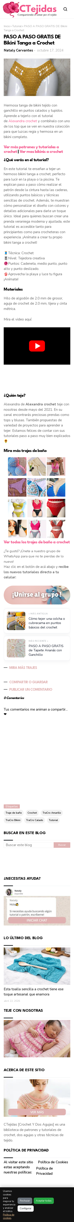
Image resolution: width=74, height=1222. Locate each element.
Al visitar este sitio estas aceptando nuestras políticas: (18, 1167)
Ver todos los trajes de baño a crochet (37, 542)
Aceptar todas (44, 1200)
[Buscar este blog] (29, 845)
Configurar (25, 1208)
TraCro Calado (34, 820)
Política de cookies (8, 1216)
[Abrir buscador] (65, 9)
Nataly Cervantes (18, 50)
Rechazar (25, 1200)
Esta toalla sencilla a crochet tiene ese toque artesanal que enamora (33, 992)
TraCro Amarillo (52, 813)
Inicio (7, 26)
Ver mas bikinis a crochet (41, 152)
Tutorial (17, 26)
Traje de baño (14, 813)
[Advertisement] (37, 378)
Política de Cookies (53, 1162)
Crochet (32, 813)
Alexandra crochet (23, 121)
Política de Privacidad (44, 1171)
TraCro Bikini (13, 820)
